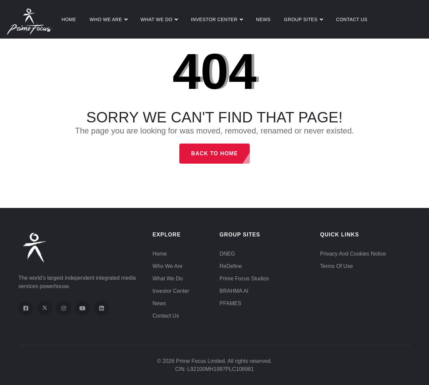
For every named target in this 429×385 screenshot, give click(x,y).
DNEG (227, 254)
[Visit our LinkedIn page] (101, 308)
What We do (156, 19)
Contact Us (351, 19)
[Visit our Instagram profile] (63, 308)
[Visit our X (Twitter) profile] (44, 307)
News (263, 19)
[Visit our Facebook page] (25, 308)
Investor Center (214, 19)
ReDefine (231, 266)
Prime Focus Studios (244, 278)
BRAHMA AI (234, 291)
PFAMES (230, 303)
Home (69, 19)
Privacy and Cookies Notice (353, 254)
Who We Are (105, 19)
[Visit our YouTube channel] (82, 308)
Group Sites (300, 19)
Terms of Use (336, 266)
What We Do (167, 278)
